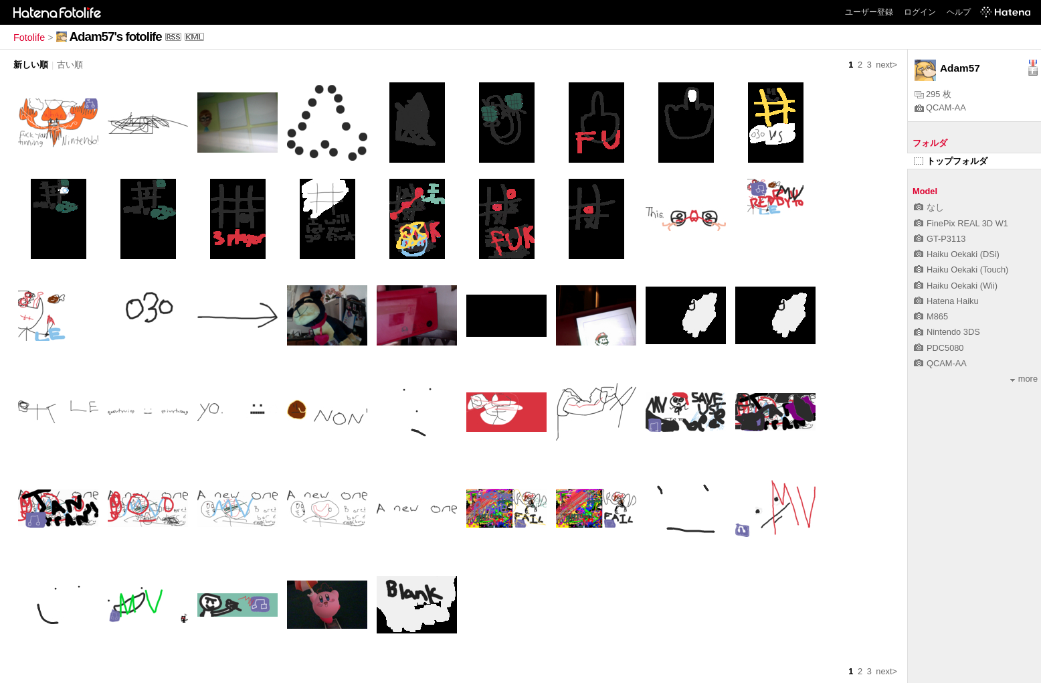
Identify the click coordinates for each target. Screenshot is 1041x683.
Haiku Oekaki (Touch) (961, 269)
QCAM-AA (940, 107)
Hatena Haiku (946, 301)
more (1024, 379)
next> (886, 65)
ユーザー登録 (869, 12)
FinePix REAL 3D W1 (961, 223)
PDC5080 (939, 348)
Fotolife (29, 37)
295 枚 (933, 94)
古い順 (70, 65)
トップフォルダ (950, 161)
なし (929, 207)
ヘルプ (959, 12)
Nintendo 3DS (947, 332)
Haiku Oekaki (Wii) (956, 286)
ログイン (920, 12)
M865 (931, 316)
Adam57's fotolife (116, 36)
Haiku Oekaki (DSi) (957, 254)
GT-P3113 (939, 239)
